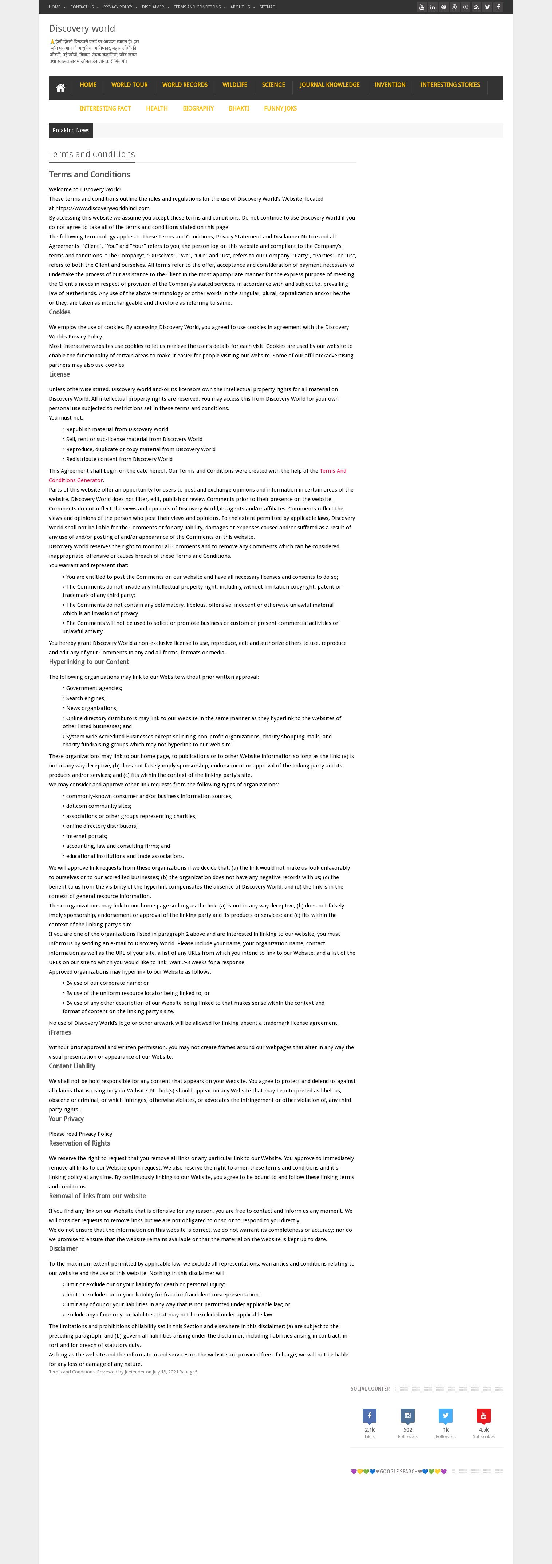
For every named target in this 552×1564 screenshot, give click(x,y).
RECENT (389, 375)
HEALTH (157, 108)
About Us (178, 1555)
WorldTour (444, 672)
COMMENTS (480, 375)
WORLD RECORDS (185, 84)
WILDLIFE (234, 84)
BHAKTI (239, 108)
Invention (450, 647)
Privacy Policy (117, 7)
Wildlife (484, 659)
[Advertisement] (435, 308)
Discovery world (82, 28)
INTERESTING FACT (105, 108)
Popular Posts (435, 375)
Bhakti (389, 622)
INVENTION (390, 84)
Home (54, 7)
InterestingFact (431, 635)
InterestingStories (401, 647)
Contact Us (82, 7)
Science (449, 659)
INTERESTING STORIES (450, 84)
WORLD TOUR (129, 84)
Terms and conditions (197, 7)
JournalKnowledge (402, 659)
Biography (426, 622)
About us (240, 7)
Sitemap (267, 7)
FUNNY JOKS (280, 108)
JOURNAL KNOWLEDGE (330, 84)
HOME (88, 84)
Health (389, 635)
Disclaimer (153, 7)
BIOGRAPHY (198, 108)
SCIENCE (273, 84)
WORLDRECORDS (397, 672)
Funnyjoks (464, 622)
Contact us (485, 1415)
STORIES (91, 1415)
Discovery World (102, 1554)
